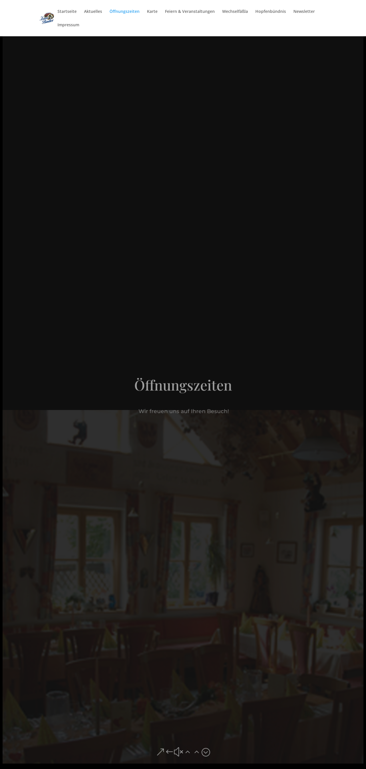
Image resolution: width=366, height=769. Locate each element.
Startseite (67, 11)
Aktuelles (93, 11)
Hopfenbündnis (270, 11)
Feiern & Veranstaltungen (190, 11)
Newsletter (304, 11)
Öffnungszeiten (125, 11)
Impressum (68, 25)
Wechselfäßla (235, 11)
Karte (152, 11)
